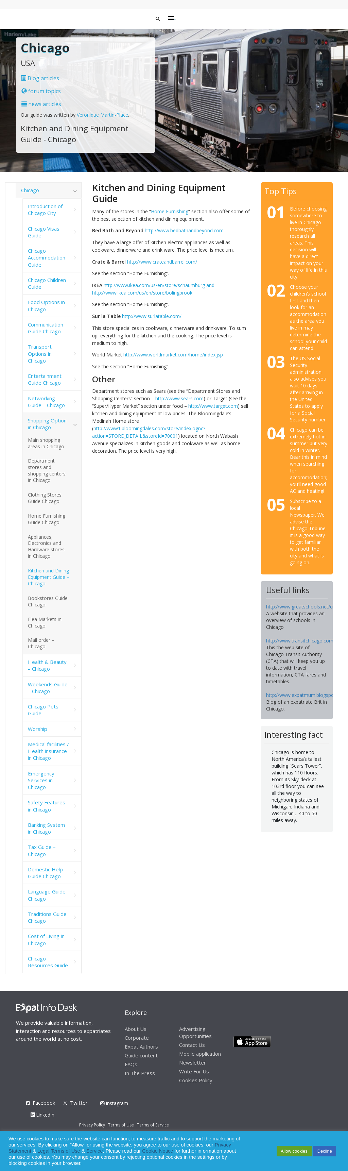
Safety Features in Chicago (46, 806)
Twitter (79, 1102)
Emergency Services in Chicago (41, 780)
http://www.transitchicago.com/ (300, 640)
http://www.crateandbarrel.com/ (162, 261)
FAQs (131, 1064)
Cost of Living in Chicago (46, 939)
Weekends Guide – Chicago (48, 688)
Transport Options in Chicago (40, 353)
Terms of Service (153, 1125)
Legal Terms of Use (58, 1151)
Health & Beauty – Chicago (47, 665)
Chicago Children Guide (47, 283)
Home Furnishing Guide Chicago (46, 519)
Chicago (30, 190)
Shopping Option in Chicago (47, 424)
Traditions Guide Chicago (47, 917)
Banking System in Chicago (46, 828)
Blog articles (40, 78)
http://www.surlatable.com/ (151, 316)
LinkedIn (42, 1114)
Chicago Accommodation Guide (46, 257)
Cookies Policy (195, 1080)
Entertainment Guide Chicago (45, 379)
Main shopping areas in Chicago (46, 443)
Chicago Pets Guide (43, 710)
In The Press (140, 1073)
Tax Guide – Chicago (42, 850)
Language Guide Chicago (47, 895)
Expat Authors (141, 1046)
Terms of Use (121, 1125)
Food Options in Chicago (46, 305)
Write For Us (194, 1071)
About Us (135, 1028)
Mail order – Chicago (41, 643)
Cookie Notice (157, 1151)
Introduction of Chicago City (45, 209)
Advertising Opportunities (195, 1032)
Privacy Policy (92, 1125)
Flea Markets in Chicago (45, 622)
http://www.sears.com (179, 398)
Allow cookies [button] (294, 1151)
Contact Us (192, 1044)
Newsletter (192, 1062)
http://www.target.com (213, 406)
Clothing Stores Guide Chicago (45, 497)
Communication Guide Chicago (45, 328)
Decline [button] (324, 1151)
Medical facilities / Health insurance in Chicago (48, 751)
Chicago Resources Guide (48, 962)
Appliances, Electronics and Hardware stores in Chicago (46, 546)
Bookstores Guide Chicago (48, 601)
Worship (37, 728)
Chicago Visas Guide (43, 232)
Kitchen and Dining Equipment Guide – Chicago (48, 577)
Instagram (114, 1103)
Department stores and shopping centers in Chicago (47, 470)
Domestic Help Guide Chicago (45, 873)
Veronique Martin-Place (102, 115)
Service (94, 1151)
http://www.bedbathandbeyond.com (184, 230)
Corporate (137, 1037)
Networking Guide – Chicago (46, 401)
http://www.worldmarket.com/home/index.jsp (173, 354)
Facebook (44, 1102)
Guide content (141, 1055)
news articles (41, 104)
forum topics (41, 91)
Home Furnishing (169, 211)
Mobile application (200, 1053)
